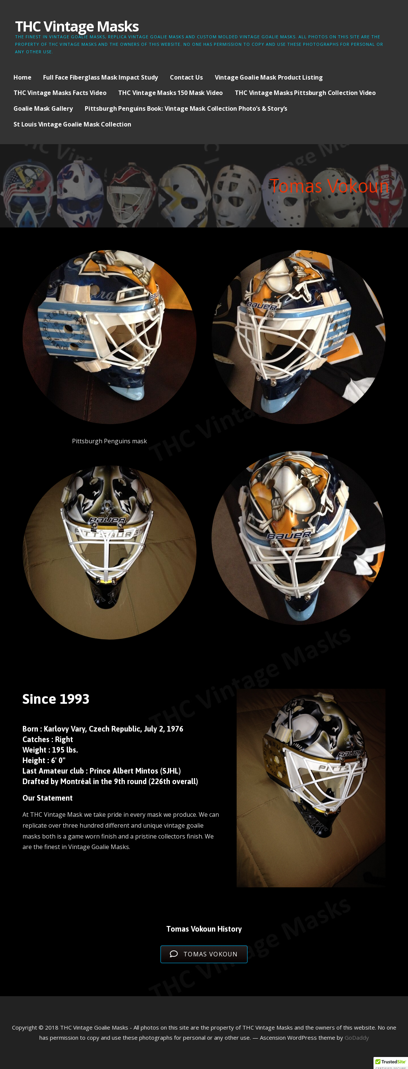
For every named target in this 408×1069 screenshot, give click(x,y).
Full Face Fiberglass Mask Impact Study (100, 77)
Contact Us (186, 77)
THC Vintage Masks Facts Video (60, 93)
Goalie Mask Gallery (43, 108)
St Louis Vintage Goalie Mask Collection (72, 124)
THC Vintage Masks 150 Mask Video (170, 93)
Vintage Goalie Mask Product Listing (269, 77)
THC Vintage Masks (76, 26)
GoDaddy (357, 1037)
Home (22, 77)
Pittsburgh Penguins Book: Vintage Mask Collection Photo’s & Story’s (186, 108)
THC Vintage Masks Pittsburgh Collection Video (305, 93)
